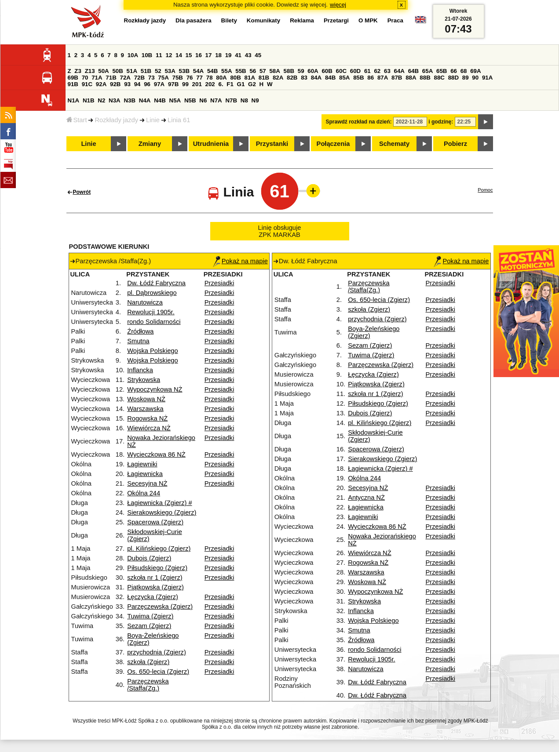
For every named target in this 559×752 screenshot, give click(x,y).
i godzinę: (440, 122)
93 (127, 84)
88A (411, 77)
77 (199, 77)
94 (137, 84)
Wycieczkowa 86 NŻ (156, 454)
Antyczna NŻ (366, 497)
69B (73, 77)
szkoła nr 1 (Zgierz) (154, 577)
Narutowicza (145, 302)
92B (115, 84)
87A (382, 77)
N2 (101, 100)
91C (87, 84)
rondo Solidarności (153, 321)
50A (103, 71)
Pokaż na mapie (240, 261)
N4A (145, 100)
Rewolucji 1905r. (151, 312)
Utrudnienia (211, 143)
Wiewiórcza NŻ (149, 428)
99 (185, 84)
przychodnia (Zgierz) (156, 652)
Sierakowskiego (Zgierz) (161, 512)
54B (212, 71)
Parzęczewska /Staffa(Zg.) (148, 685)
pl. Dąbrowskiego (151, 292)
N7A (216, 100)
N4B (160, 100)
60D (355, 71)
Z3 (77, 71)
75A (163, 77)
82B (292, 77)
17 (208, 55)
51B (146, 71)
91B (73, 84)
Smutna (138, 341)
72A (125, 77)
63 (387, 71)
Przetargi (336, 20)
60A (312, 71)
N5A (175, 100)
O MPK (368, 20)
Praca (395, 20)
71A (96, 77)
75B (177, 77)
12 (168, 55)
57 (262, 71)
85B (358, 77)
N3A (115, 100)
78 (209, 77)
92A (101, 84)
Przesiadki (219, 283)
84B (330, 77)
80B (235, 77)
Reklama (302, 20)
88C (439, 77)
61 (367, 71)
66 (453, 71)
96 (147, 84)
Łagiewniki (142, 464)
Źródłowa (140, 331)
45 (258, 55)
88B (425, 77)
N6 (203, 100)
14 (178, 55)
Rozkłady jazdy (116, 120)
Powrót (82, 192)
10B (147, 55)
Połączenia (333, 143)
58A (274, 71)
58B (289, 71)
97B (173, 84)
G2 (252, 84)
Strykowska (143, 379)
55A (226, 71)
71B (111, 77)
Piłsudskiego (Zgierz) (157, 567)
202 (210, 84)
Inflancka (140, 370)
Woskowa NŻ (146, 399)
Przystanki (272, 143)
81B (264, 77)
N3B (129, 100)
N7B (231, 100)
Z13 (90, 71)
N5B (190, 100)
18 (218, 55)
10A (133, 55)
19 (228, 55)
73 (151, 77)
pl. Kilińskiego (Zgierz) (158, 548)
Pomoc (485, 190)
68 (463, 71)
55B (240, 71)
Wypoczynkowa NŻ (154, 389)
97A (159, 84)
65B (441, 71)
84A (316, 77)
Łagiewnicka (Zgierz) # (159, 502)
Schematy (394, 143)
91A (487, 77)
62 (377, 71)
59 (301, 71)
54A (198, 71)
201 (197, 84)
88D (453, 77)
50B (117, 71)
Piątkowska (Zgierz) (155, 587)
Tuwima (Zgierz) (150, 616)
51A (132, 71)
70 (85, 77)
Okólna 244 (143, 493)
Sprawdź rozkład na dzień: (359, 122)
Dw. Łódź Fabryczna (156, 283)
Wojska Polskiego (152, 350)
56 (252, 71)
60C (341, 71)
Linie (153, 120)
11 (159, 55)
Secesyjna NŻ (147, 483)
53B (184, 71)
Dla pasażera (193, 20)
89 (465, 77)
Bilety (229, 20)
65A (427, 71)
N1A (74, 100)
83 (304, 77)
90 (475, 77)
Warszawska (145, 408)
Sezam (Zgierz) (149, 625)
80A (221, 77)
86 (370, 77)
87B (396, 77)
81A (250, 77)
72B (139, 77)
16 (198, 55)
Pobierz (455, 143)
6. (220, 84)
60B (327, 71)
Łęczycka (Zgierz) (152, 596)
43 (248, 55)
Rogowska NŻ (147, 418)
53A (169, 71)
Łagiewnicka (145, 473)
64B (413, 71)
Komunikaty (263, 20)
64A (399, 71)
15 (189, 55)
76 (189, 77)
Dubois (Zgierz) (149, 558)
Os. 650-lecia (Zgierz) (158, 671)
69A (475, 71)
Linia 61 (179, 120)
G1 (241, 84)
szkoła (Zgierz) (148, 661)
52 (158, 71)
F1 (230, 84)
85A (344, 77)
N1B (89, 100)
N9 (255, 100)
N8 (244, 100)
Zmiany (150, 143)
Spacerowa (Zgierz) (155, 522)
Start (76, 120)
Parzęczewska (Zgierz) (160, 606)
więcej (338, 4)
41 (238, 55)
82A (278, 77)
